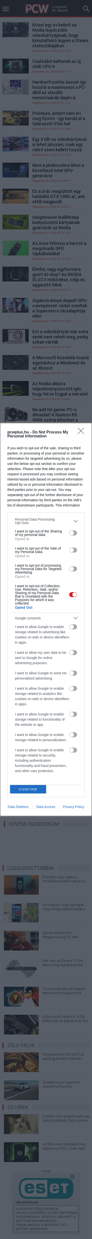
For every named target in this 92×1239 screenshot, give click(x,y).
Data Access (45, 807)
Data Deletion (18, 807)
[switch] (73, 533)
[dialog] (46, 619)
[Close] (82, 432)
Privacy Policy (73, 807)
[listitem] (46, 521)
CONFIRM (28, 789)
